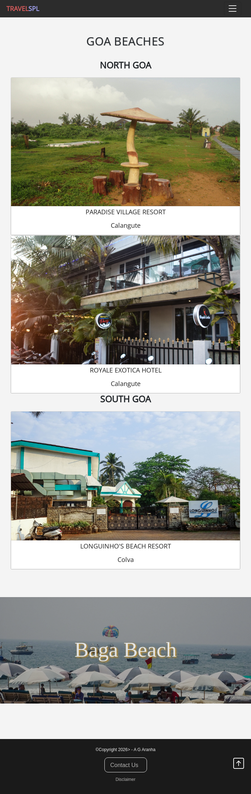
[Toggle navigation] (232, 9)
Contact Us (124, 765)
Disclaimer (125, 779)
